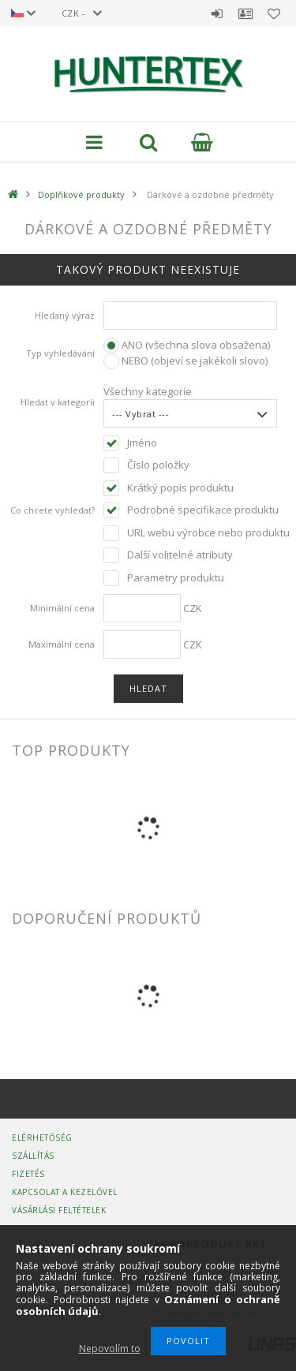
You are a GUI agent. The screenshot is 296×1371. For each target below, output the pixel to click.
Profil (245, 13)
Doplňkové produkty (81, 194)
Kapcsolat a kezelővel (65, 1191)
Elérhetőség (42, 1137)
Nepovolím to (110, 1348)
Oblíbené (274, 13)
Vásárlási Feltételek (59, 1210)
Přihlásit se (217, 13)
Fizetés (28, 1173)
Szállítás (33, 1155)
